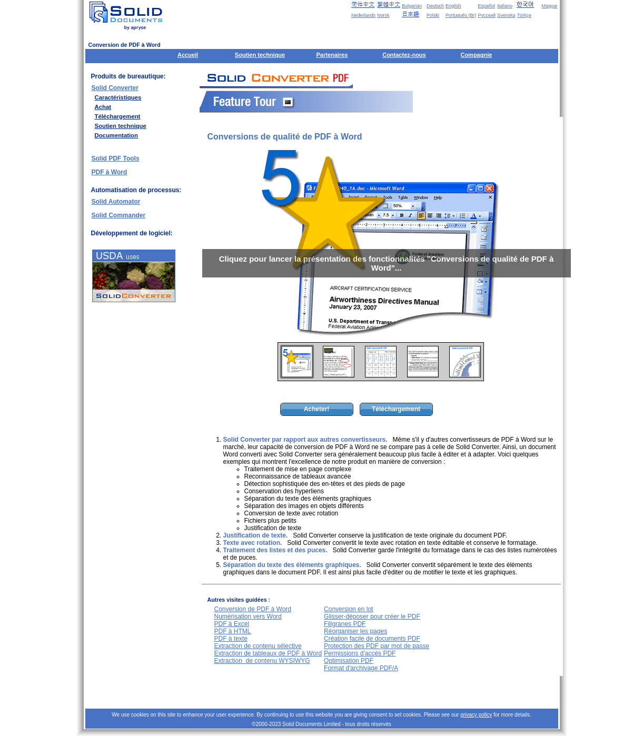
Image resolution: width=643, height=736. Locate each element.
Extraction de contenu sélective (258, 646)
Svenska (506, 15)
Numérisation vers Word (248, 616)
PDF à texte (231, 638)
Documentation (116, 135)
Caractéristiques (118, 97)
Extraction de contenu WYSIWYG (262, 660)
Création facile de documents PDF (372, 638)
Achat (103, 107)
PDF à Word (109, 172)
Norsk (383, 15)
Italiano (504, 5)
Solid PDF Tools (116, 158)
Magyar (549, 5)
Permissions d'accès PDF (359, 653)
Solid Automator (116, 201)
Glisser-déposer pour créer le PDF (372, 616)
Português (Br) (461, 15)
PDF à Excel (232, 624)
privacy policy (476, 715)
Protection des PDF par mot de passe (376, 646)
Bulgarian (412, 5)
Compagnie (476, 55)
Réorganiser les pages (355, 631)
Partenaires (332, 55)
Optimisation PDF (348, 660)
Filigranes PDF (344, 624)
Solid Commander (119, 215)
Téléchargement (118, 116)
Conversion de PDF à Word (253, 609)
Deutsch (435, 5)
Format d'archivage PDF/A (361, 668)
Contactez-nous (404, 55)
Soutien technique (260, 55)
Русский (487, 15)
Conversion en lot (348, 609)
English (453, 5)
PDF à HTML (232, 631)
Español (487, 5)
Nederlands (363, 15)
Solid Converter (115, 88)
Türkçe (524, 15)
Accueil (187, 55)
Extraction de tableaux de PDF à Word (268, 653)
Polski (433, 15)
